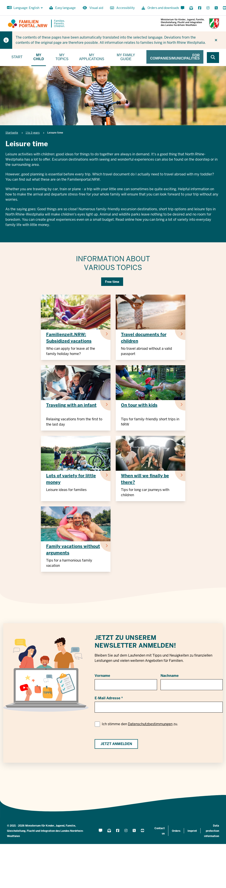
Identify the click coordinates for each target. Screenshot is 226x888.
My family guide (126, 57)
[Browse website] (213, 57)
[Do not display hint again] (216, 40)
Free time (112, 282)
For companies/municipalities (175, 56)
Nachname (170, 675)
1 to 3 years (33, 132)
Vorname (102, 675)
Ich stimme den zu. (140, 724)
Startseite (11, 132)
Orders (176, 831)
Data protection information (211, 831)
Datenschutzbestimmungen (150, 724)
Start (17, 57)
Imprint (192, 831)
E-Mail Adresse (107, 698)
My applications (91, 57)
